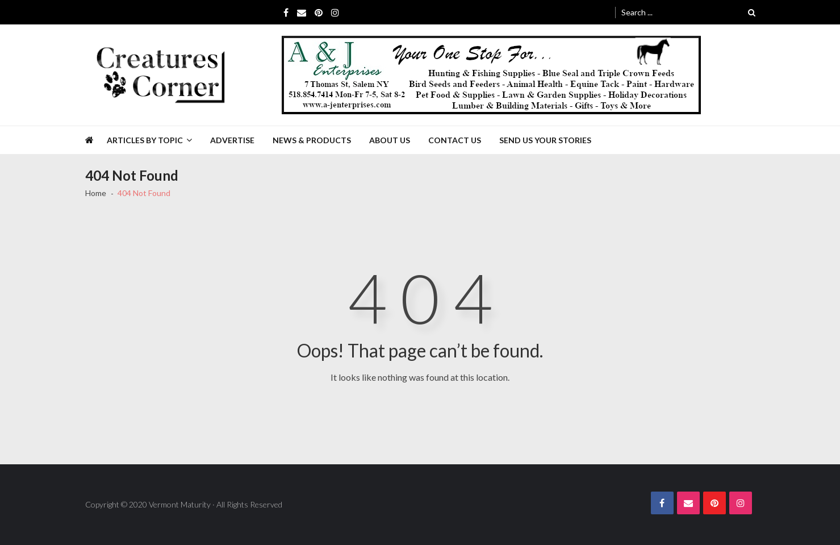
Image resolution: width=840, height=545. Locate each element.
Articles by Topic (145, 140)
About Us (389, 140)
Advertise (232, 140)
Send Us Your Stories (545, 140)
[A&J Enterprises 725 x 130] (491, 75)
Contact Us (454, 140)
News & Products (312, 140)
